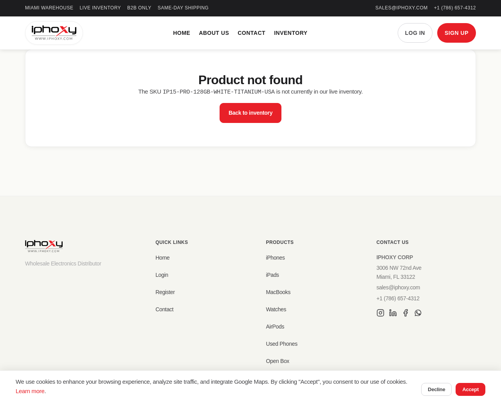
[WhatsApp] (418, 314)
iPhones (275, 258)
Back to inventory (250, 112)
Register (165, 292)
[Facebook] (405, 314)
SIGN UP (457, 33)
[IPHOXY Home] (54, 33)
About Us (214, 33)
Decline (436, 389)
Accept (470, 389)
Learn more (30, 391)
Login (161, 275)
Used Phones (281, 344)
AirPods (275, 326)
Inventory (290, 33)
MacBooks (278, 292)
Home (181, 33)
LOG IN (415, 33)
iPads (272, 275)
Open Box (277, 361)
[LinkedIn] (393, 314)
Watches (276, 309)
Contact (251, 33)
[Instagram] (380, 314)
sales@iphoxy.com (401, 8)
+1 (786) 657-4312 (455, 8)
